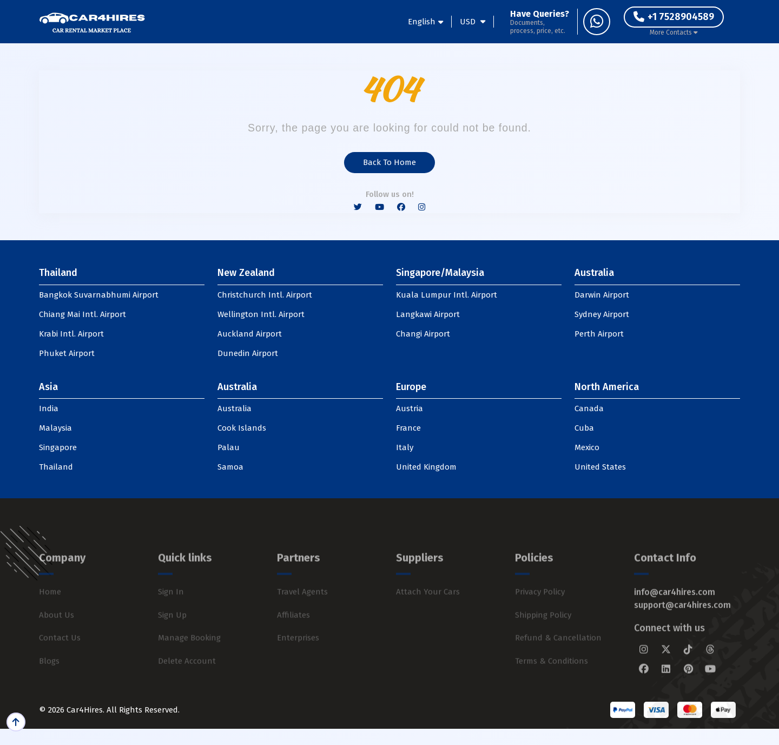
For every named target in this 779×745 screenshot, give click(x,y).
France (408, 428)
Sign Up (172, 637)
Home (50, 613)
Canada (589, 408)
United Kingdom (426, 467)
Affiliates (293, 637)
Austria (409, 408)
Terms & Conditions (551, 683)
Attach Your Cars (428, 613)
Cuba (584, 428)
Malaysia (55, 428)
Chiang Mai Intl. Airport (82, 314)
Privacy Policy (540, 613)
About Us (56, 637)
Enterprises (298, 659)
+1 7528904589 (673, 17)
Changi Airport (423, 334)
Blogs (49, 683)
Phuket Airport (67, 353)
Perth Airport (599, 334)
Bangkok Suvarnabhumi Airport (99, 295)
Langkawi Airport (428, 314)
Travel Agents (302, 613)
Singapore (58, 447)
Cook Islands (241, 428)
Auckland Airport (249, 334)
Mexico (587, 447)
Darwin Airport (602, 295)
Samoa (230, 467)
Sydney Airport (602, 314)
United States (600, 467)
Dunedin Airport (247, 353)
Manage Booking (189, 659)
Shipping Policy (543, 637)
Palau (228, 447)
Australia (234, 408)
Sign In (171, 613)
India (48, 408)
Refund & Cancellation (558, 659)
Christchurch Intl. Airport (264, 295)
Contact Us (60, 659)
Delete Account (187, 683)
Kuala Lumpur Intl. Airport (446, 295)
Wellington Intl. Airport (261, 314)
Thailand (56, 467)
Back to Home (389, 162)
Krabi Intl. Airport (71, 334)
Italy (404, 447)
